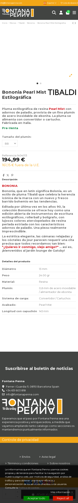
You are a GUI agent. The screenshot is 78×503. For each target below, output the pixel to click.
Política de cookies (29, 487)
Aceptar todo (36, 498)
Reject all (63, 498)
